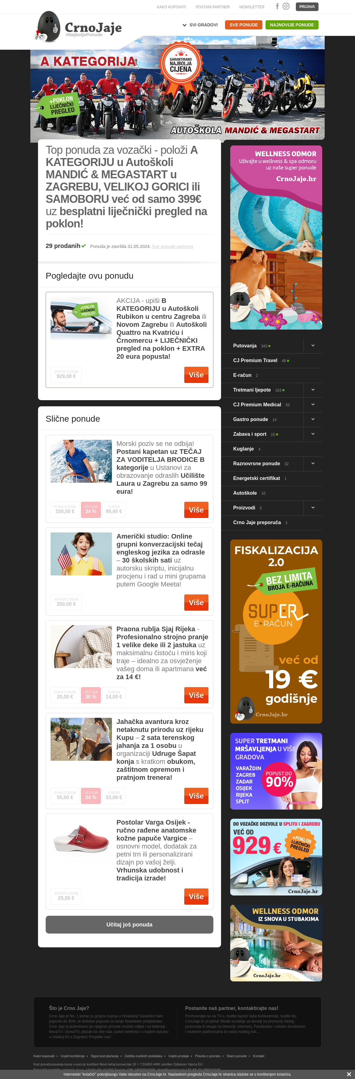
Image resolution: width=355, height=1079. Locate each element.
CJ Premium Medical (261, 404)
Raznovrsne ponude (261, 463)
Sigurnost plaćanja (105, 1056)
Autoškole (249, 493)
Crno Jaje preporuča (260, 522)
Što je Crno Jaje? (69, 1008)
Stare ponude (237, 1056)
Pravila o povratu (207, 1056)
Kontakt (258, 1056)
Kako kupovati (44, 1056)
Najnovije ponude (292, 24)
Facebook (276, 6)
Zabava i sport (254, 434)
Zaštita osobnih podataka (143, 1056)
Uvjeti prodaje (178, 1056)
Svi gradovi (203, 24)
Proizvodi (247, 507)
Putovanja (250, 345)
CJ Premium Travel (259, 360)
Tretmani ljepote (257, 390)
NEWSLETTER (252, 7)
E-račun (245, 375)
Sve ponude (244, 24)
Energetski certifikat (260, 478)
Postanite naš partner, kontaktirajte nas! (231, 1008)
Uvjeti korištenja (73, 1056)
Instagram (285, 6)
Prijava (307, 7)
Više (196, 375)
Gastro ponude (255, 419)
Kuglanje (247, 448)
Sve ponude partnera (172, 246)
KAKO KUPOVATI (171, 7)
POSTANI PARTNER (213, 7)
